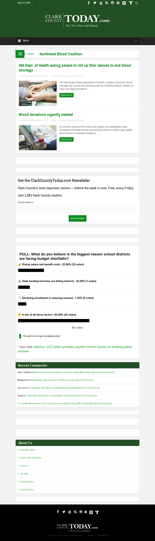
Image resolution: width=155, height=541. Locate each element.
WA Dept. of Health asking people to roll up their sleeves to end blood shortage (75, 68)
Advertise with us (27, 481)
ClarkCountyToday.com (38, 76)
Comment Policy (27, 489)
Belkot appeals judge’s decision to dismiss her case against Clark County (61, 380)
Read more (66, 95)
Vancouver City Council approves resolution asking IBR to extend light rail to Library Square (74, 372)
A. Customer (23, 403)
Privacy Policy (103, 535)
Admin (90, 535)
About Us (24, 465)
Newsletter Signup (27, 450)
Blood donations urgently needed (46, 114)
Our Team (24, 473)
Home (31, 54)
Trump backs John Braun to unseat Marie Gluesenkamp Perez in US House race (64, 387)
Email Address (25, 202)
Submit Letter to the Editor (30, 457)
